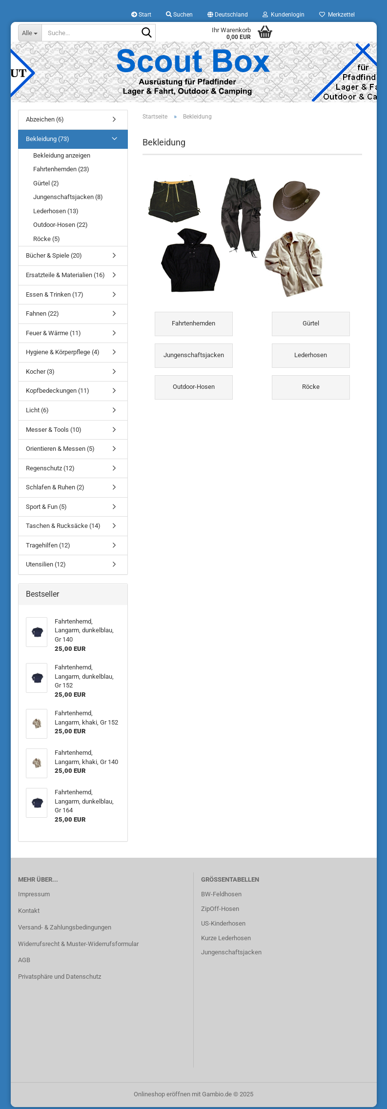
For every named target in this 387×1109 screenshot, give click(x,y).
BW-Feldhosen (221, 896)
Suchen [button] (179, 14)
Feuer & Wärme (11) (53, 335)
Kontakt (29, 912)
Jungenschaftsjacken (231, 954)
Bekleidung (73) (47, 141)
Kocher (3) (40, 373)
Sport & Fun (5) (46, 508)
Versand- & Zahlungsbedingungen (64, 929)
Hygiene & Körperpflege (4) (63, 354)
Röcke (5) (46, 241)
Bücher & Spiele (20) (54, 258)
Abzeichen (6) (45, 121)
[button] (227, 14)
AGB (24, 962)
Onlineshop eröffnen (162, 1096)
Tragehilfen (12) (48, 547)
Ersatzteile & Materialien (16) (65, 277)
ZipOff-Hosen (220, 910)
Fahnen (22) (42, 316)
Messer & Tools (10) (53, 431)
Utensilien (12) (46, 566)
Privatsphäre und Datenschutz (59, 979)
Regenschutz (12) (50, 470)
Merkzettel (337, 14)
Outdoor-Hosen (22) (60, 227)
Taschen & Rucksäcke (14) (63, 528)
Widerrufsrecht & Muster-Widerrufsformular (78, 945)
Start (141, 14)
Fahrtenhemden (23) (61, 171)
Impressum (34, 896)
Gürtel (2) (46, 185)
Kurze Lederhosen (226, 940)
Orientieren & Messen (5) (60, 451)
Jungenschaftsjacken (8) (68, 199)
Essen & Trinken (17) (54, 296)
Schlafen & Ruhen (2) (55, 489)
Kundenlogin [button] (284, 14)
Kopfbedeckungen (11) (57, 393)
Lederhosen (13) (56, 213)
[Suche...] (29, 32)
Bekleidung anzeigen (61, 157)
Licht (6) (37, 412)
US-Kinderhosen (223, 925)
